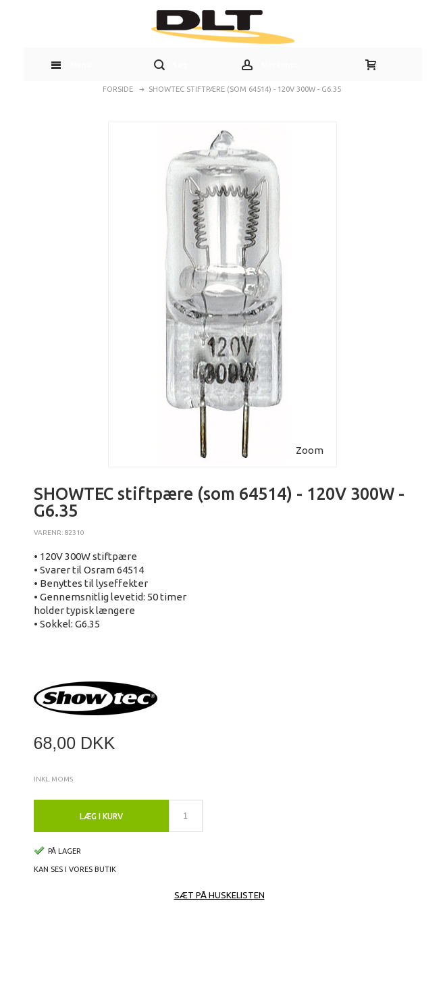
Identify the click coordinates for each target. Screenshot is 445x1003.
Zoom (309, 450)
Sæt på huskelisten (219, 895)
